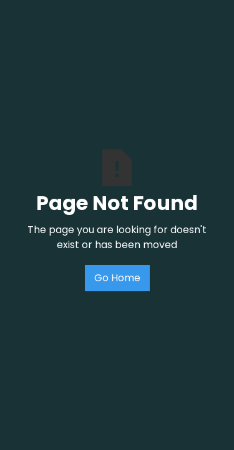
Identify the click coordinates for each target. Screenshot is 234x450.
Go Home (117, 278)
